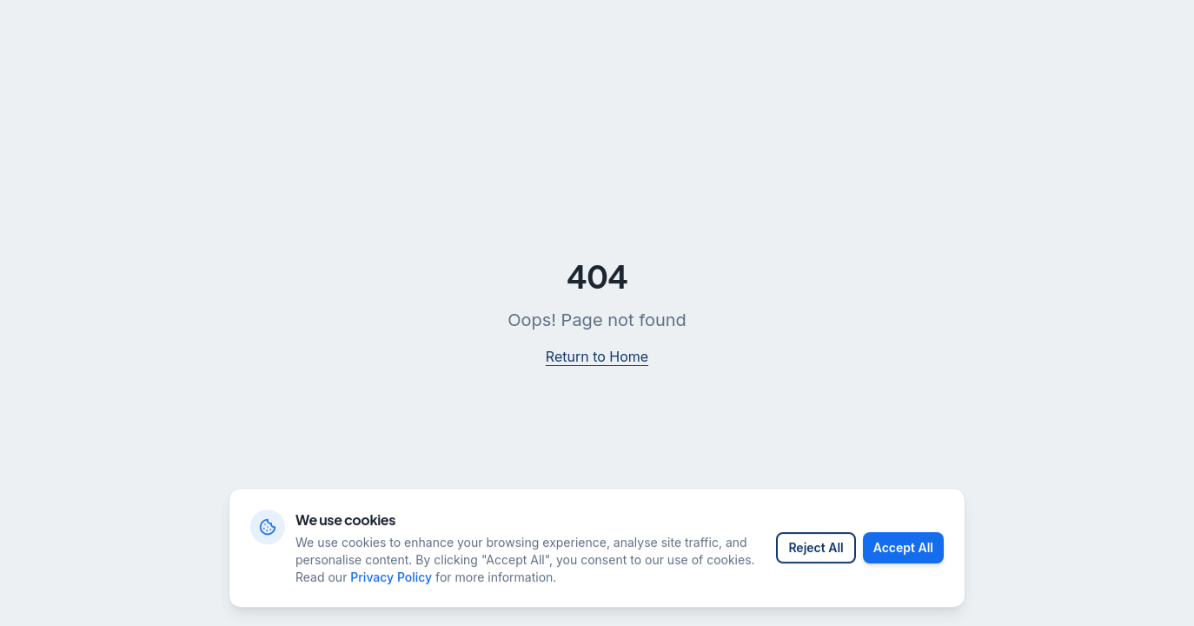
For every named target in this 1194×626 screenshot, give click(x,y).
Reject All (815, 556)
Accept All (903, 556)
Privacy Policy (391, 586)
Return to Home (597, 356)
